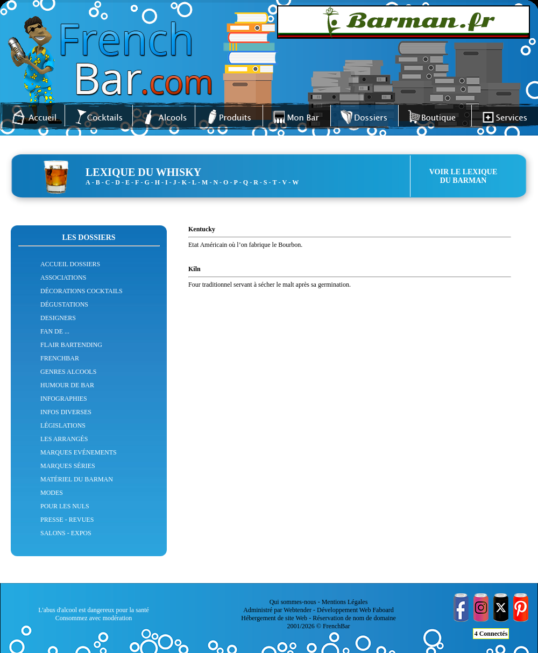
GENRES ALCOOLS (68, 371)
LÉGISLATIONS (63, 425)
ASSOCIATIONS (63, 277)
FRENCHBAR (59, 358)
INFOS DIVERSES (65, 412)
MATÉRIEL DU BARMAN (76, 479)
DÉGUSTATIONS (64, 304)
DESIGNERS (58, 318)
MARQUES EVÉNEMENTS (78, 452)
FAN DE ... (54, 331)
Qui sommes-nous (293, 602)
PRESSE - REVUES (67, 519)
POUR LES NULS (64, 506)
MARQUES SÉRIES (67, 466)
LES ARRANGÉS (64, 439)
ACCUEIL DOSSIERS (70, 264)
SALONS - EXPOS (65, 533)
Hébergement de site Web (274, 618)
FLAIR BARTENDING (71, 345)
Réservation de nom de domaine (354, 618)
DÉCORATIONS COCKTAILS (81, 291)
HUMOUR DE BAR (67, 385)
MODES (51, 492)
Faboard (382, 610)
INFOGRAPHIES (63, 398)
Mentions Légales (345, 602)
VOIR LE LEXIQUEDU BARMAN (463, 176)
